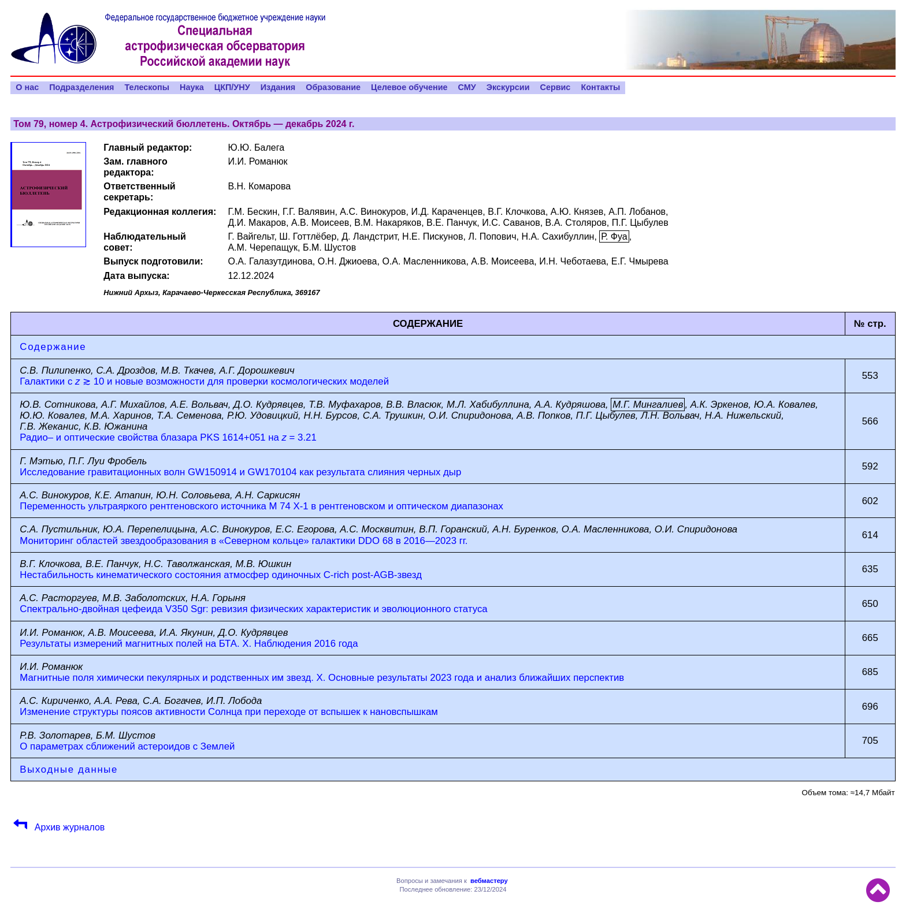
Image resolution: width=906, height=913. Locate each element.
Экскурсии (508, 87)
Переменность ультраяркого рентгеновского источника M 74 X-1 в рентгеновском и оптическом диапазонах (261, 506)
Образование (333, 87)
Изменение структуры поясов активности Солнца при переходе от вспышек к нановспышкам (228, 711)
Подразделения (81, 87)
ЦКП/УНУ (232, 87)
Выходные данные (69, 769)
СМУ (467, 87)
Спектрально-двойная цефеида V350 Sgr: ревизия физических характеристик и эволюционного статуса (253, 608)
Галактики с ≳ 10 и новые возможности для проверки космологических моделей (204, 381)
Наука (192, 87)
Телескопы (146, 87)
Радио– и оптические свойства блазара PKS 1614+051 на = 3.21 (168, 437)
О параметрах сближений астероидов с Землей (127, 746)
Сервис (555, 87)
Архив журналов (68, 827)
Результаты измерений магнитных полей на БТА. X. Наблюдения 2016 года (189, 643)
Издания (278, 87)
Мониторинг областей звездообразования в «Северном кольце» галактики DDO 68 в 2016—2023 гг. (243, 540)
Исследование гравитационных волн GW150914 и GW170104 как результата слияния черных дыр (240, 472)
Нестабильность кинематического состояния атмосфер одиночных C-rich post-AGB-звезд (221, 574)
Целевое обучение (409, 87)
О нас (27, 87)
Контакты (600, 87)
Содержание (53, 346)
